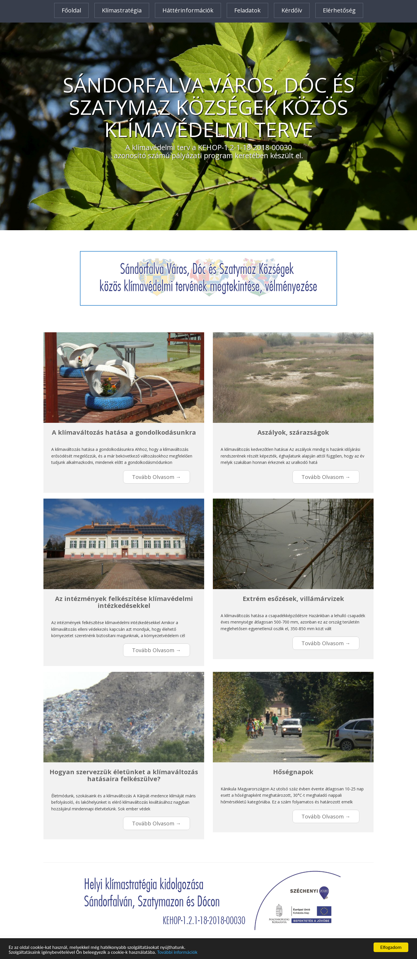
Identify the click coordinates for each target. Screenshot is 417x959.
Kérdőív (291, 10)
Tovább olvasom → (156, 476)
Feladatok (247, 10)
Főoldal (71, 10)
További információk (177, 952)
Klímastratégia (122, 10)
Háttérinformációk (187, 10)
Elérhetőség (339, 10)
